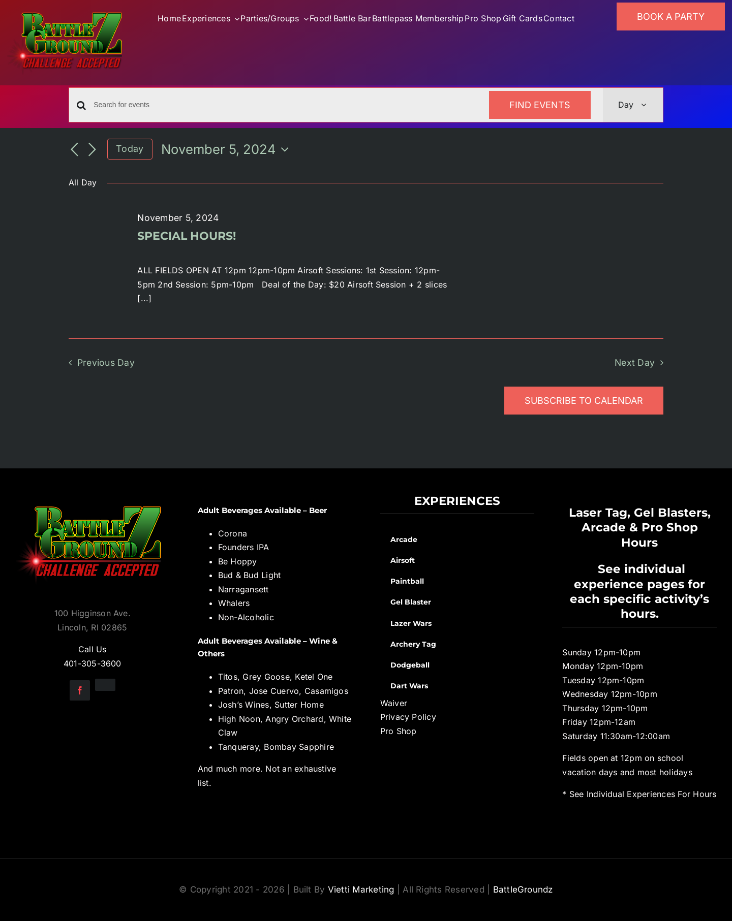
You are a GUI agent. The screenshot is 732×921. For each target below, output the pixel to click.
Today (129, 148)
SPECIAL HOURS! (186, 236)
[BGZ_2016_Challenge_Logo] (92, 498)
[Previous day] (75, 150)
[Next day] (92, 150)
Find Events (539, 105)
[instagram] (105, 685)
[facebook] (80, 690)
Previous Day (106, 362)
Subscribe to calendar (584, 400)
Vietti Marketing (361, 889)
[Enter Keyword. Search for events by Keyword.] (285, 105)
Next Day (635, 362)
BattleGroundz (523, 889)
